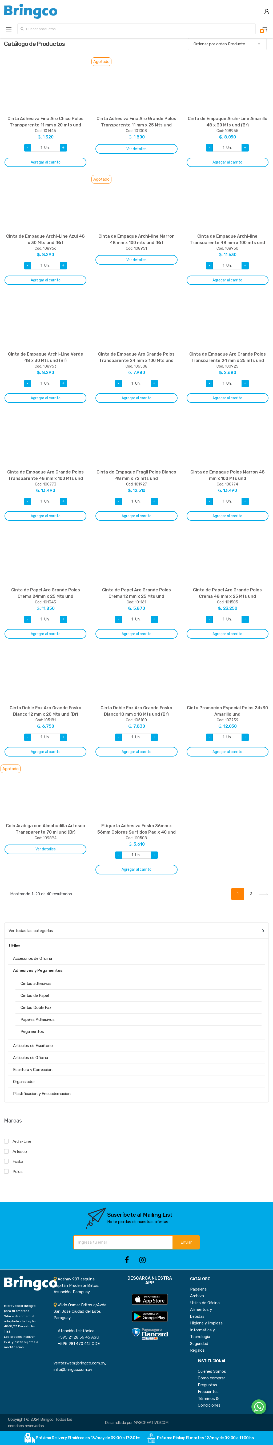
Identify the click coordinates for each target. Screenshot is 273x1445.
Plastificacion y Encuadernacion (41, 1093)
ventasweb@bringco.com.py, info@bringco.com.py (80, 1363)
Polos (18, 1171)
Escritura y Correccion (33, 1069)
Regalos (197, 1350)
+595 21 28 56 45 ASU (76, 1337)
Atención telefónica (74, 1330)
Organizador (24, 1081)
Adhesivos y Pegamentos (38, 970)
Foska (18, 1161)
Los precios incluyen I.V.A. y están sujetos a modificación (21, 1342)
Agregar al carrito (46, 162)
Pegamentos (32, 1031)
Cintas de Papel (35, 995)
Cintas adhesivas (36, 983)
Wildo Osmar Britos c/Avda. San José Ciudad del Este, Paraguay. (80, 1311)
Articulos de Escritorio (33, 1045)
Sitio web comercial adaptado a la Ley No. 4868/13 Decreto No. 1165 (20, 1323)
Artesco (20, 1151)
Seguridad (199, 1343)
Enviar (186, 1242)
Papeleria (198, 1289)
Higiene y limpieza (206, 1323)
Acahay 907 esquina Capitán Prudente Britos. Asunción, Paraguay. (76, 1286)
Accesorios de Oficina (32, 958)
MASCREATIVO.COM (151, 1422)
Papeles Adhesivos (37, 1019)
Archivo (197, 1295)
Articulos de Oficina (30, 1057)
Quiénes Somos (212, 1371)
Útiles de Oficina (205, 1302)
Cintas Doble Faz (36, 1007)
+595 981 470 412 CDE (77, 1343)
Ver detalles (136, 149)
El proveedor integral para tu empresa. (20, 1308)
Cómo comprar (211, 1378)
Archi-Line (22, 1141)
